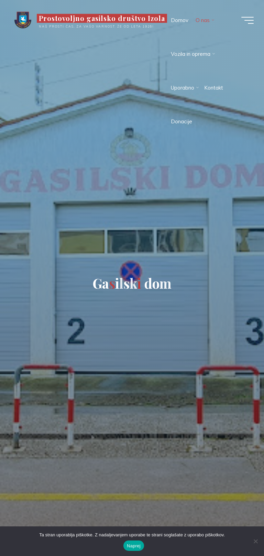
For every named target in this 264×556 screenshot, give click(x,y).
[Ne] (255, 541)
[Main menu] (247, 20)
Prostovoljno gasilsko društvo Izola (102, 18)
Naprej (134, 545)
